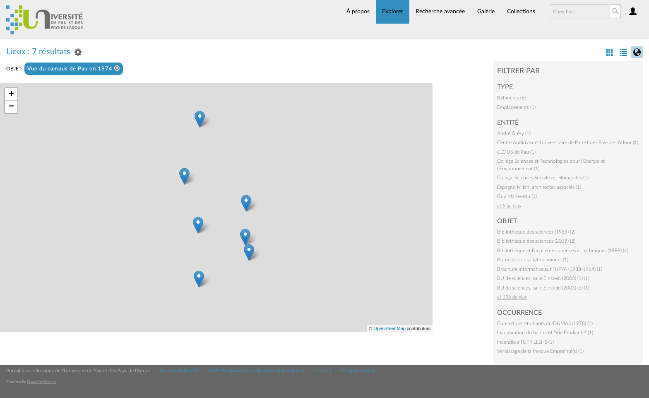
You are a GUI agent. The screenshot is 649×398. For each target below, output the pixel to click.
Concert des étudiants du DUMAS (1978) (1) (545, 323)
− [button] (11, 107)
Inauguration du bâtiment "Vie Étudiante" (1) (545, 332)
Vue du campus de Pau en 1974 (73, 68)
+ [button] (11, 94)
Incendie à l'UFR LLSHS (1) (525, 342)
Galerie (486, 11)
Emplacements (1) (516, 107)
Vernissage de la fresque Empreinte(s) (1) (540, 351)
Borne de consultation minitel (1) (532, 259)
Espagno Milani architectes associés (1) (539, 187)
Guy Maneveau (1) (517, 196)
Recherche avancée (440, 11)
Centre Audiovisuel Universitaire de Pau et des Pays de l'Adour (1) (567, 142)
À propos (358, 11)
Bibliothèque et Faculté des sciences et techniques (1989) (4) (562, 250)
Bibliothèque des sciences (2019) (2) (536, 241)
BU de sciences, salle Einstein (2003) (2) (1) (543, 287)
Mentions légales (359, 370)
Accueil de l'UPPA (179, 370)
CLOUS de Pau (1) (516, 152)
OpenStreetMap (389, 328)
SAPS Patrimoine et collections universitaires (256, 370)
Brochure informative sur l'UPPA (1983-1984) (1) (549, 269)
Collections (521, 11)
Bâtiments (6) (511, 97)
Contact (323, 370)
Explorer (392, 11)
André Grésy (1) (514, 133)
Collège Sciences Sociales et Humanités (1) (543, 177)
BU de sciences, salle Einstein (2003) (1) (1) (543, 278)
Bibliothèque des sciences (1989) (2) (536, 231)
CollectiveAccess (41, 382)
